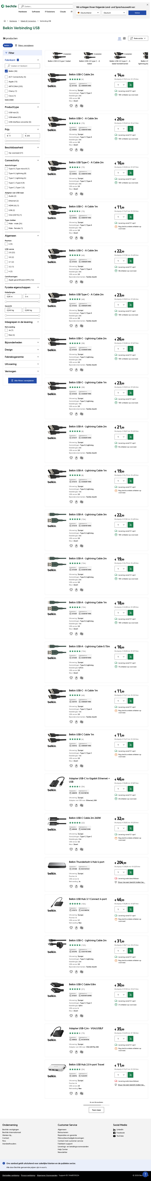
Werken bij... (7, 1135)
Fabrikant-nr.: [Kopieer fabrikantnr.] (85, 85)
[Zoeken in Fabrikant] (24, 66)
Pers (4, 1141)
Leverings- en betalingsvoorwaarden (73, 1146)
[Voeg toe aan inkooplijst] (71, 106)
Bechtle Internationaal (11, 1132)
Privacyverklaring (28, 1175)
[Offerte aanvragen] (76, 106)
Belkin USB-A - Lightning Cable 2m (88, 426)
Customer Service (67, 1124)
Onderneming (10, 1124)
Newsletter (62, 1152)
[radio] (119, 38)
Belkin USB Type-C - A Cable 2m (86, 162)
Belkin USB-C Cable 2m (81, 74)
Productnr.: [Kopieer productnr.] (73, 85)
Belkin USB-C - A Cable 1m (83, 206)
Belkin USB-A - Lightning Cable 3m (88, 514)
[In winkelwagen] (130, 85)
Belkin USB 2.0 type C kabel (59, 61)
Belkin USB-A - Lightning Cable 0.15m (89, 646)
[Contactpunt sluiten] (145, 1174)
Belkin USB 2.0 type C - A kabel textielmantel (120, 62)
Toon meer (96, 1110)
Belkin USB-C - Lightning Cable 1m (88, 382)
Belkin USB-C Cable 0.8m (82, 984)
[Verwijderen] (11, 45)
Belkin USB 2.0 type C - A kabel (89, 62)
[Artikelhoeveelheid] (117, 84)
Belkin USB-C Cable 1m (81, 734)
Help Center (63, 1149)
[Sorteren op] (138, 38)
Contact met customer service (70, 1141)
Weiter (137, 13)
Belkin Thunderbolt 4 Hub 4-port (86, 861)
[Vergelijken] (81, 106)
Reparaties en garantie (67, 1135)
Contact (5, 1138)
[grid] (8, 45)
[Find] (9, 66)
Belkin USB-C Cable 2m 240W (85, 817)
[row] (8, 45)
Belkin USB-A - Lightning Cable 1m (88, 470)
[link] (45, 21)
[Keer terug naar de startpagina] (9, 9)
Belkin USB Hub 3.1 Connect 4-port (88, 898)
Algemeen (62, 1129)
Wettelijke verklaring (10, 1175)
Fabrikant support (65, 1143)
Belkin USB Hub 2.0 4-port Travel (86, 1064)
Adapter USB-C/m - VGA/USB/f (86, 1028)
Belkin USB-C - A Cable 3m (83, 118)
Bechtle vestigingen (10, 1129)
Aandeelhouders (9, 1143)
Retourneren (63, 1132)
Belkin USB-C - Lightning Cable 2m (88, 338)
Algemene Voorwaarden (47, 1175)
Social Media (120, 1124)
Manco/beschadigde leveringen (71, 1138)
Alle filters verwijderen (22, 380)
